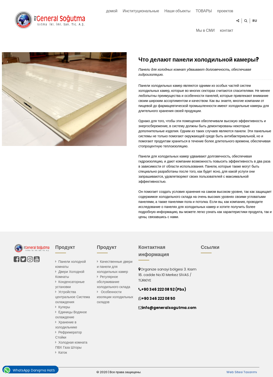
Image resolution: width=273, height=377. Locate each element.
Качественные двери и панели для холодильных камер (114, 266)
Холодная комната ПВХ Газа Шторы (71, 345)
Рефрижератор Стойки (68, 335)
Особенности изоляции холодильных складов (115, 296)
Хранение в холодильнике (66, 325)
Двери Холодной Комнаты (69, 274)
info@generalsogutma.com (169, 307)
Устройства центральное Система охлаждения (72, 296)
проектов (225, 11)
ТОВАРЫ (204, 11)
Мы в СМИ (205, 30)
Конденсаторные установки (69, 284)
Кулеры (64, 307)
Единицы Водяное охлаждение (71, 315)
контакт (226, 30)
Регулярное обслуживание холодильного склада (113, 281)
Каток (62, 352)
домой (111, 11)
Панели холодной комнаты (70, 264)
